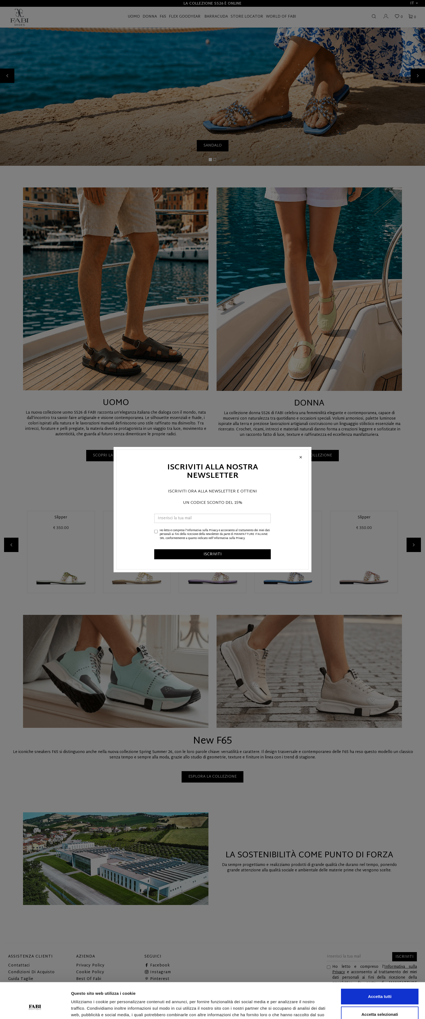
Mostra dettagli (285, 1008)
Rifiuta (380, 1001)
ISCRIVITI (213, 554)
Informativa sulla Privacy (202, 530)
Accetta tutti (380, 965)
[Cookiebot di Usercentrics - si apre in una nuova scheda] (35, 1008)
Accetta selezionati (379, 983)
